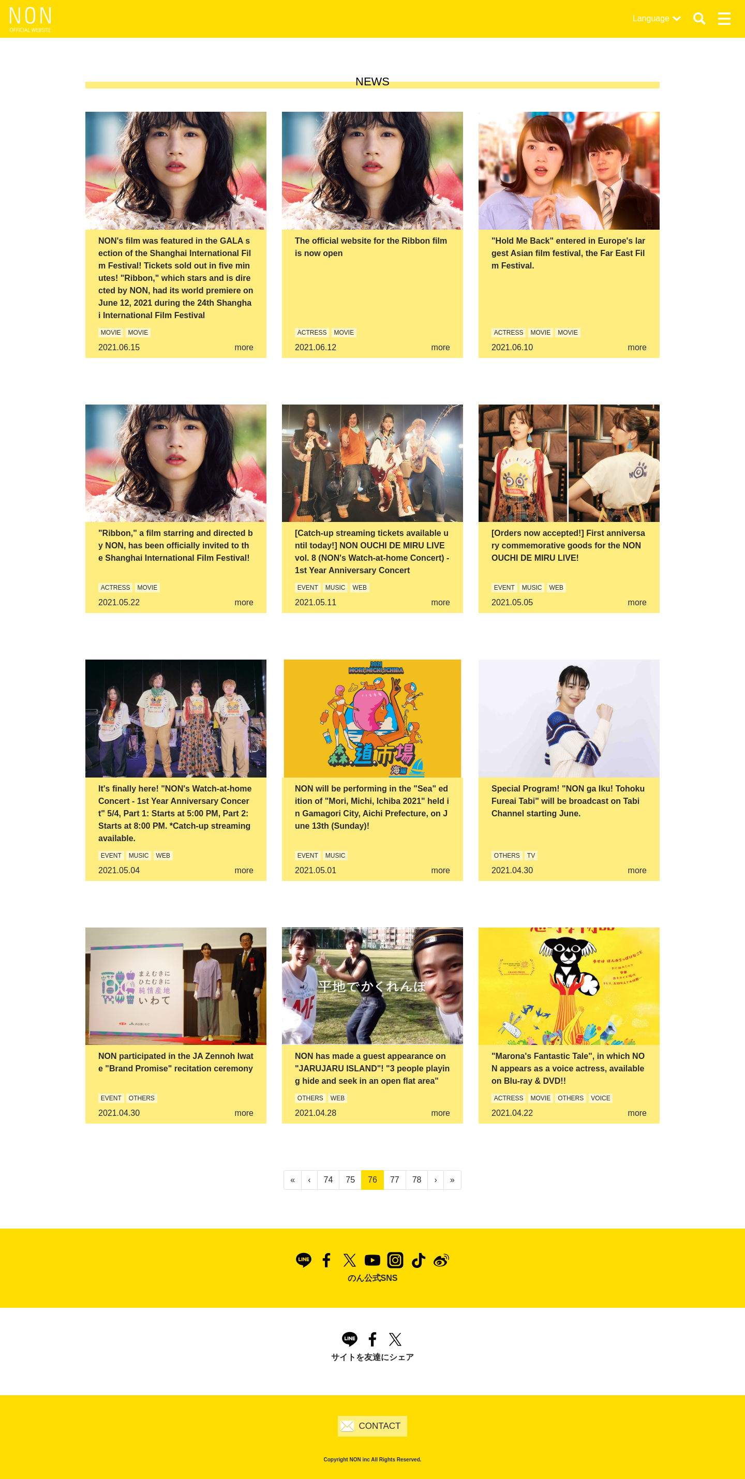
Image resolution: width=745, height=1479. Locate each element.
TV (531, 855)
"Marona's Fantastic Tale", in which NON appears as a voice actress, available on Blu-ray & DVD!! (568, 1068)
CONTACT (380, 1426)
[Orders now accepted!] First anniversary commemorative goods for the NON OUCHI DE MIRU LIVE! (568, 545)
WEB (360, 587)
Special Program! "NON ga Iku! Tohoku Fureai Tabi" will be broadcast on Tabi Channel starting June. (568, 801)
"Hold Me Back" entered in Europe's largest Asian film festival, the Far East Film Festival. (568, 253)
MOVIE (111, 332)
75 (350, 1179)
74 (328, 1179)
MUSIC (335, 587)
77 (394, 1179)
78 (417, 1179)
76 (372, 1179)
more (244, 347)
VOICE (600, 1098)
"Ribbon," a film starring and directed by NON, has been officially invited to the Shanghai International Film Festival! (175, 545)
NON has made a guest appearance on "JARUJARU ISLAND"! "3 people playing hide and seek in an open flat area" (372, 1068)
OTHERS (507, 855)
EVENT (307, 587)
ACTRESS (312, 332)
